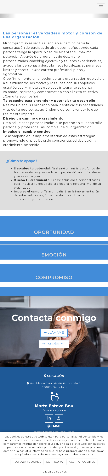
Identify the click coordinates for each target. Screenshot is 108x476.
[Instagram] (59, 418)
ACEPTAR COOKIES (82, 461)
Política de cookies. (54, 471)
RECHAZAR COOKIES (27, 461)
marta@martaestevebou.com (54, 431)
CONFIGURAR (55, 461)
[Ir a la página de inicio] (2, 7)
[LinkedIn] (49, 418)
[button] (8, 16)
